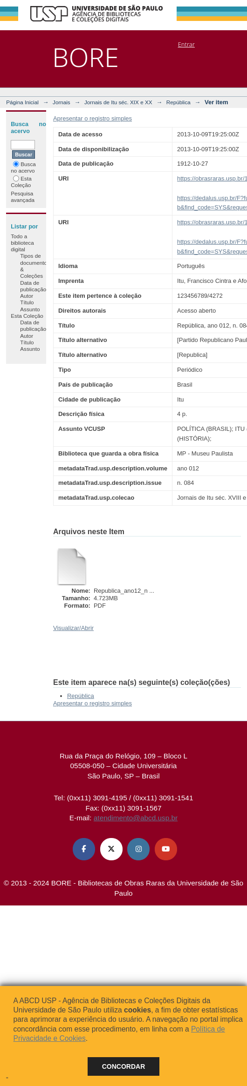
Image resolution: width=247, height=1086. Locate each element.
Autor (26, 296)
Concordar (123, 1066)
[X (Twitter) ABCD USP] (111, 849)
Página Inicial (22, 102)
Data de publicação (33, 286)
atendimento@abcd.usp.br (136, 818)
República (178, 102)
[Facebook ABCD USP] (84, 849)
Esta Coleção (21, 181)
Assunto (30, 309)
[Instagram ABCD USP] (138, 849)
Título (27, 302)
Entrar (186, 44)
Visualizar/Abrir (73, 627)
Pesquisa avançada (22, 196)
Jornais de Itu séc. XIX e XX (118, 102)
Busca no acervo (23, 167)
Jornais (61, 102)
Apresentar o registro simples (92, 118)
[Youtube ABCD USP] (166, 849)
